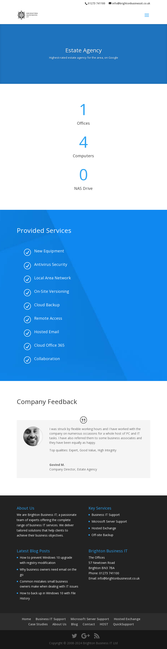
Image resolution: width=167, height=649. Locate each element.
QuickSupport (123, 624)
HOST (104, 624)
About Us (59, 624)
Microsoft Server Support (109, 521)
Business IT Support (106, 515)
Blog (74, 624)
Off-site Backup (102, 535)
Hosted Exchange (104, 528)
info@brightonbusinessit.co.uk (119, 578)
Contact (89, 624)
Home (26, 619)
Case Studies (38, 624)
